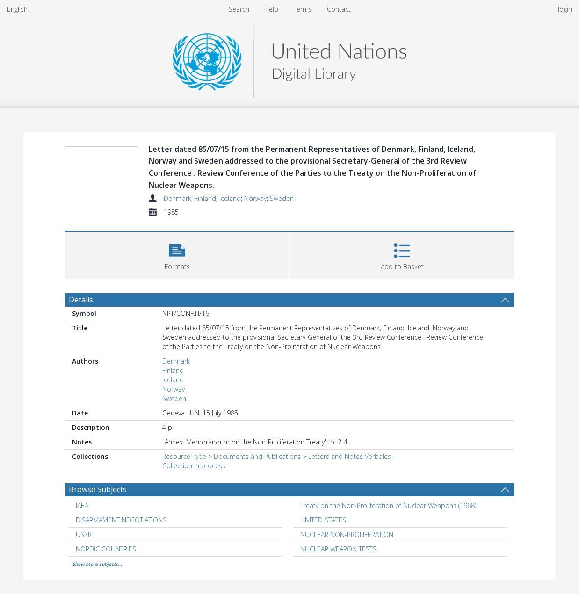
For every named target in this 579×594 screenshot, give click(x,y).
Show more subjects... (97, 564)
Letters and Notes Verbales (349, 456)
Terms (302, 9)
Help (271, 9)
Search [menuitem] (239, 9)
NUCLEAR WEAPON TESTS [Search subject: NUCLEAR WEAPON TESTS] (338, 548)
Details (81, 299)
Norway (255, 198)
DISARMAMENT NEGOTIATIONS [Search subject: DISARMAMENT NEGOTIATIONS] (121, 519)
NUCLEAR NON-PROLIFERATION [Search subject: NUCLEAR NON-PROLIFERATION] (346, 534)
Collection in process (193, 465)
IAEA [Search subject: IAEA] (82, 505)
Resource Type (184, 456)
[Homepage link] (289, 59)
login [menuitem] (565, 9)
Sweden (282, 198)
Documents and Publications (257, 456)
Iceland (230, 198)
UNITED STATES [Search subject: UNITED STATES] (323, 519)
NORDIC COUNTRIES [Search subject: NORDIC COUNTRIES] (106, 548)
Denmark (177, 198)
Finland (205, 198)
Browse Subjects (98, 489)
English (17, 9)
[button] (177, 254)
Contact (339, 9)
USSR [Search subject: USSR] (84, 534)
